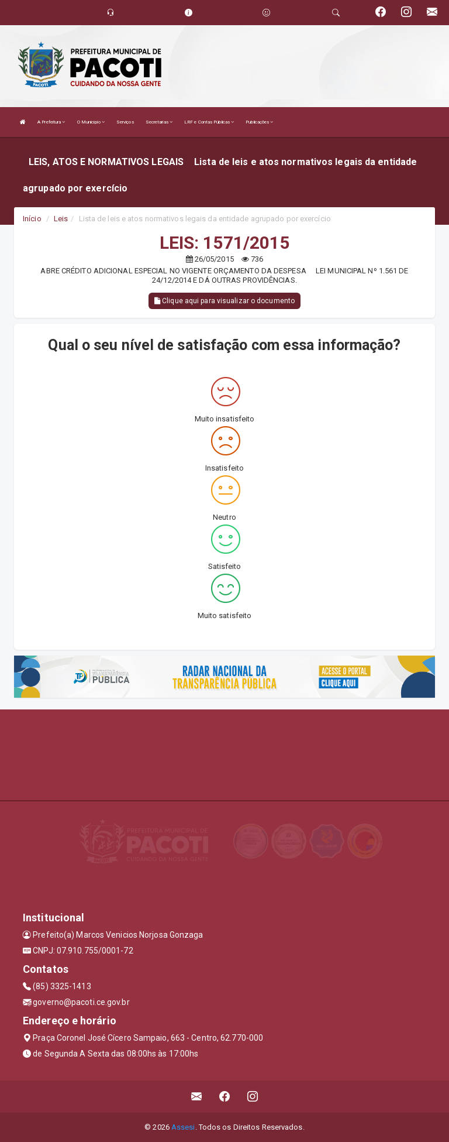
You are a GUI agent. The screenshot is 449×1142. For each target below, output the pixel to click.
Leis (61, 218)
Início (32, 218)
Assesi (183, 1127)
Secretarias (159, 122)
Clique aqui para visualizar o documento (224, 301)
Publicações (259, 122)
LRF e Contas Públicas (209, 122)
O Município (91, 122)
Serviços (125, 122)
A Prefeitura (51, 122)
